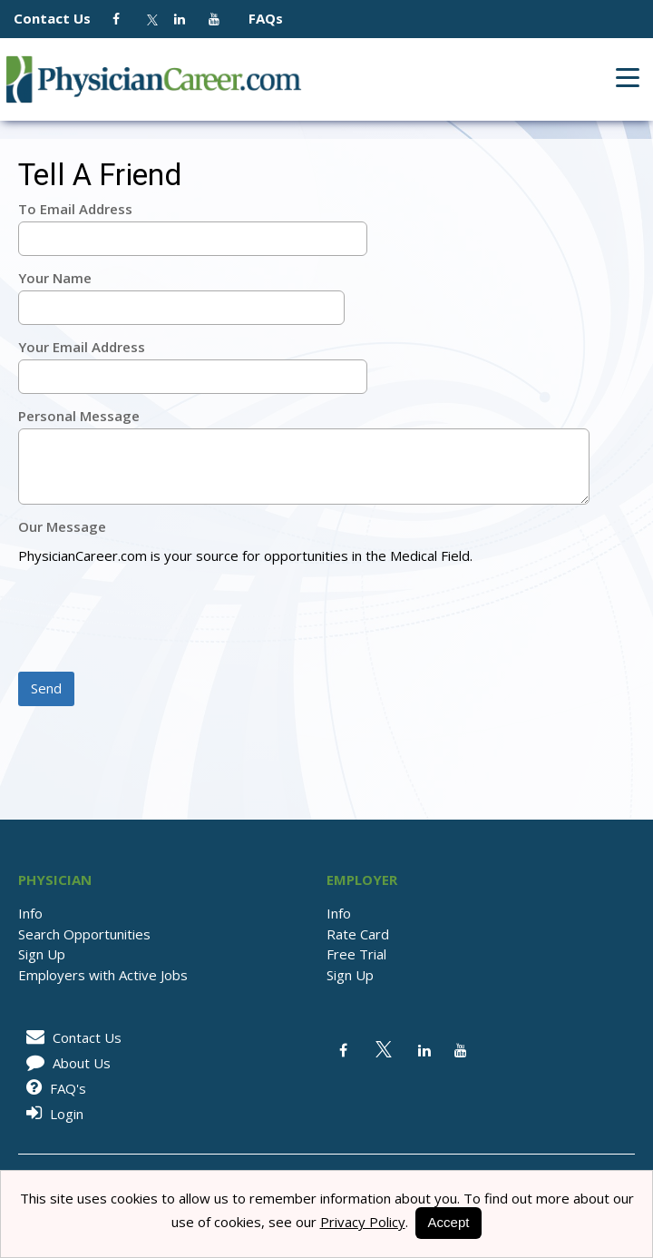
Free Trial (356, 954)
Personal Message (79, 416)
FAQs (258, 18)
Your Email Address (81, 347)
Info (30, 913)
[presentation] (156, 620)
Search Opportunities (84, 934)
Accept (449, 1222)
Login (51, 1114)
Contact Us (61, 18)
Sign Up (41, 954)
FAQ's (53, 1088)
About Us (65, 1063)
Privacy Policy (362, 1222)
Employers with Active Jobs (103, 975)
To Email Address (75, 209)
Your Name (55, 278)
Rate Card (357, 934)
